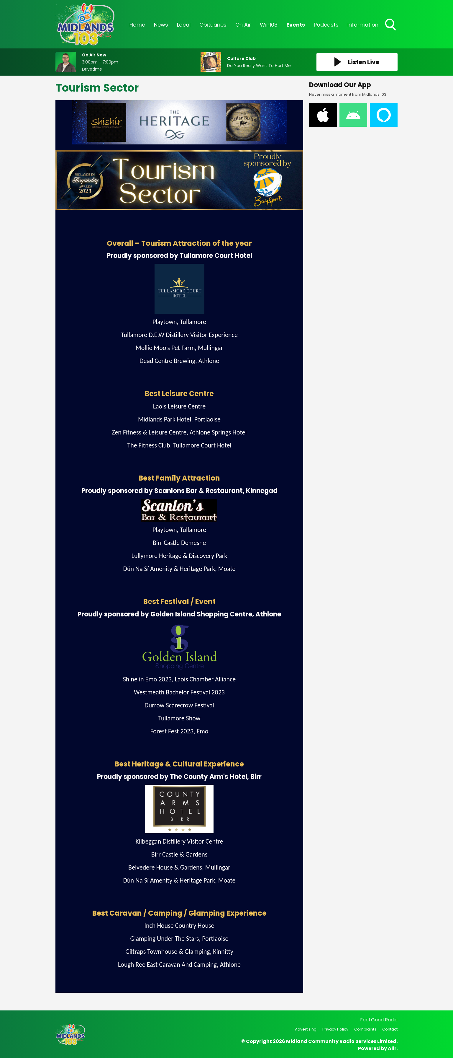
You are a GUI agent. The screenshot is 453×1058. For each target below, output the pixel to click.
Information (362, 24)
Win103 (269, 24)
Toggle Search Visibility (391, 25)
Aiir (392, 1048)
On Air (243, 24)
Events (295, 24)
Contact (390, 1029)
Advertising (305, 1029)
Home (137, 24)
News (161, 24)
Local (184, 24)
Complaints (365, 1029)
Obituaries (212, 24)
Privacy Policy (335, 1029)
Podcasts (326, 24)
